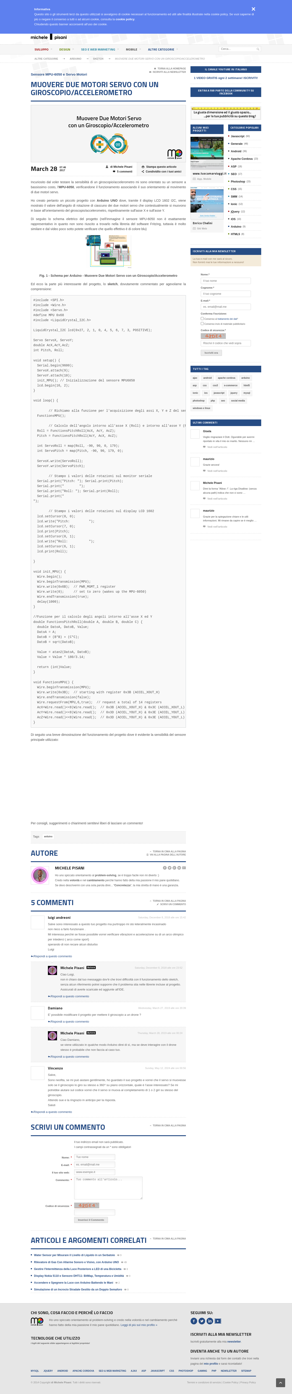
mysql (247, 393)
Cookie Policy (230, 1382)
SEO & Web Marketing (112, 1371)
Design (66, 50)
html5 (247, 385)
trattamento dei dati (227, 319)
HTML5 (235, 234)
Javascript (237, 136)
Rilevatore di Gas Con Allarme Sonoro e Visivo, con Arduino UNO (76, 1262)
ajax (195, 378)
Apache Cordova (242, 158)
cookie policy (125, 19)
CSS (234, 189)
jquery (234, 393)
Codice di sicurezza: (57, 1206)
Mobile (133, 50)
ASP (234, 166)
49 (124, 1262)
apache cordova (226, 378)
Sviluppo (43, 50)
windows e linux (201, 408)
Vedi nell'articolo (215, 446)
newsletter (234, 1341)
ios (205, 393)
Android (236, 151)
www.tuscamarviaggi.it (207, 173)
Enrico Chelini (202, 223)
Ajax (134, 1371)
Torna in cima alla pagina (168, 851)
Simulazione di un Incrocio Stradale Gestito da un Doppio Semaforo (78, 1289)
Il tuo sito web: (61, 1172)
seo (223, 400)
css (205, 385)
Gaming (202, 1371)
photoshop (199, 400)
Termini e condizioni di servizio (204, 1382)
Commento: (63, 1180)
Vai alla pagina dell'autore (166, 854)
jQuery (235, 211)
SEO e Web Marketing (100, 50)
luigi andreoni (59, 917)
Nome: (66, 1157)
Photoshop (238, 181)
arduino (48, 836)
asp (195, 385)
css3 (215, 385)
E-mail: (65, 1165)
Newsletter (229, 1371)
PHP (214, 1371)
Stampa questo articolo (159, 167)
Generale (236, 143)
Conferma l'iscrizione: (214, 313)
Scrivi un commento (171, 904)
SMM (234, 196)
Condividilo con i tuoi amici (161, 171)
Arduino (75, 58)
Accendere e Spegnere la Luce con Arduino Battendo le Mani (73, 1282)
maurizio (208, 459)
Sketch (98, 58)
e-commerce (230, 385)
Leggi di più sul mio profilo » (139, 1325)
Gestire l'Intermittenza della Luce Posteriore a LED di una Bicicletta (77, 1269)
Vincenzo (55, 1068)
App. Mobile (202, 178)
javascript (219, 393)
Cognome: (207, 287)
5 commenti (122, 171)
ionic (195, 393)
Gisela (207, 431)
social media (238, 400)
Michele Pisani (69, 868)
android (207, 378)
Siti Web (200, 228)
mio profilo (211, 1363)
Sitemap (246, 1371)
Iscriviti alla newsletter (167, 72)
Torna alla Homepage (170, 68)
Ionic (234, 204)
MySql (35, 1371)
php (213, 400)
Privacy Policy (248, 1382)
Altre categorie (163, 50)
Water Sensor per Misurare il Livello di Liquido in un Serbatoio (74, 1255)
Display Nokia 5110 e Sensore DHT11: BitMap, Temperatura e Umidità (79, 1275)
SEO (234, 174)
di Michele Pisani (119, 167)
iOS (233, 219)
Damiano (55, 1008)
